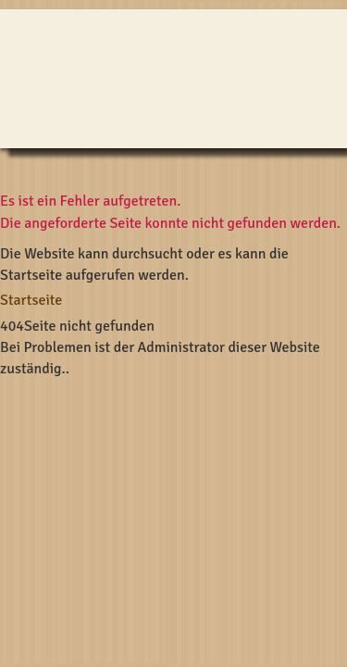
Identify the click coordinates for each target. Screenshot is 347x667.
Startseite (31, 300)
